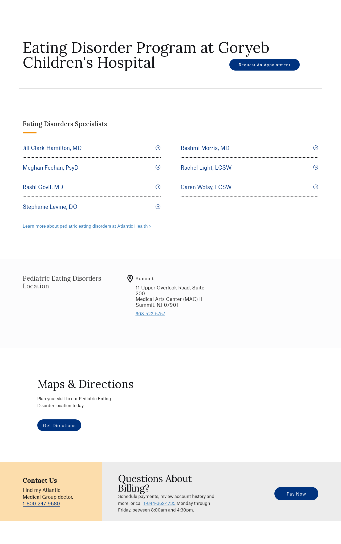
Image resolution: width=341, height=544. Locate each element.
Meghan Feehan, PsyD (92, 167)
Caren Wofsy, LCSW (250, 186)
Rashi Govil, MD (92, 186)
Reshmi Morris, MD (250, 147)
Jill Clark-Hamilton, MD (92, 147)
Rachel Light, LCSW (250, 167)
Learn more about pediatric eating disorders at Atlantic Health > (87, 225)
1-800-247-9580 (41, 503)
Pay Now (296, 493)
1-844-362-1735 (160, 503)
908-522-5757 (150, 313)
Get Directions (59, 425)
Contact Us (40, 480)
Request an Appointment (264, 64)
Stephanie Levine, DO (92, 206)
